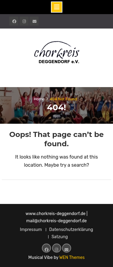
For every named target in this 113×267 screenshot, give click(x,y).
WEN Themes (72, 257)
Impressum (31, 229)
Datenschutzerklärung (71, 229)
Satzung (60, 236)
